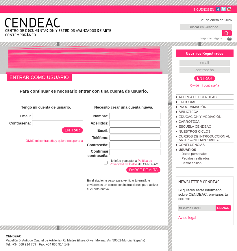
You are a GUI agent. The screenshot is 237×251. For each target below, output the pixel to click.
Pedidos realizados (196, 158)
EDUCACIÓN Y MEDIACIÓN (200, 116)
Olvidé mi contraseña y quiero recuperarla (54, 140)
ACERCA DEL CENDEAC (198, 97)
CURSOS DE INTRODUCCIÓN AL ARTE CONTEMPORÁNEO (204, 138)
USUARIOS (187, 149)
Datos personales (195, 153)
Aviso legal (187, 217)
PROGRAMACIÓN (192, 107)
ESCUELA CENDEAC (195, 126)
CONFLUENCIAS (192, 144)
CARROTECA (189, 121)
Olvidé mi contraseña (204, 85)
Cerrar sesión (191, 163)
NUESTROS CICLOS (194, 131)
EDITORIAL (187, 102)
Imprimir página (211, 38)
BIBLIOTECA (188, 111)
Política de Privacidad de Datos (131, 162)
